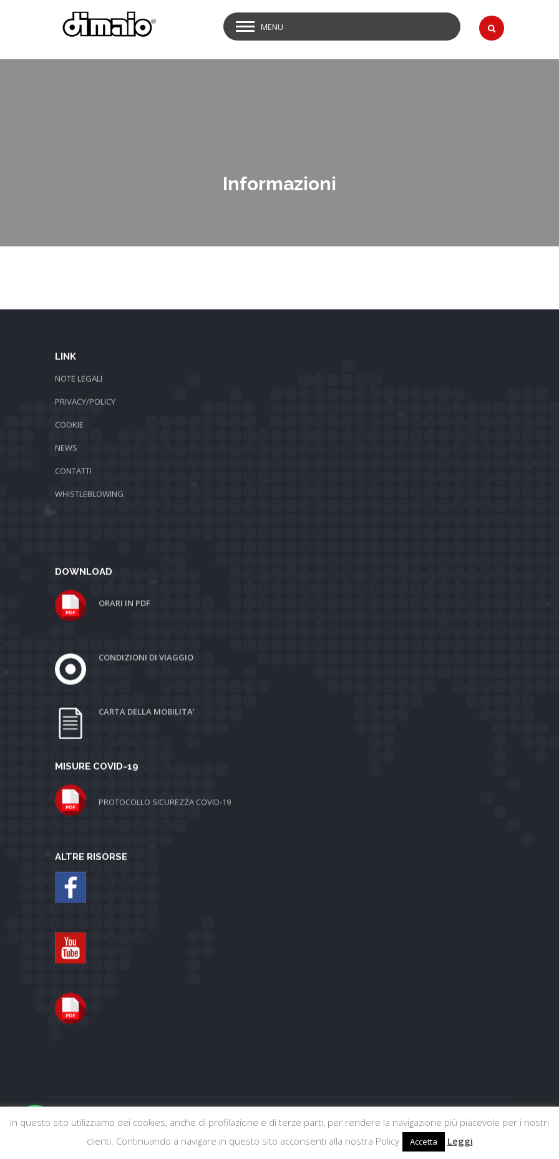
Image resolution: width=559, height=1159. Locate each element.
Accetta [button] (423, 1141)
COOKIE (69, 408)
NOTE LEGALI (78, 362)
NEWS (66, 431)
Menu (272, 26)
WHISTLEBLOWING (89, 477)
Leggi (460, 1141)
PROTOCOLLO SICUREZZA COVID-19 (165, 786)
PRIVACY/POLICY (85, 385)
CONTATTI (73, 454)
